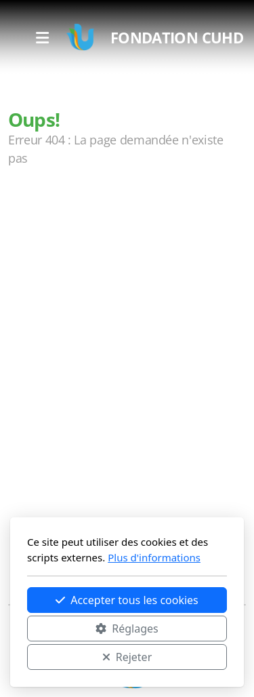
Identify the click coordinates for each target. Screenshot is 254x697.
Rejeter (127, 657)
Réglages (127, 628)
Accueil (42, 212)
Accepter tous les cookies (127, 600)
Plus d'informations (154, 557)
